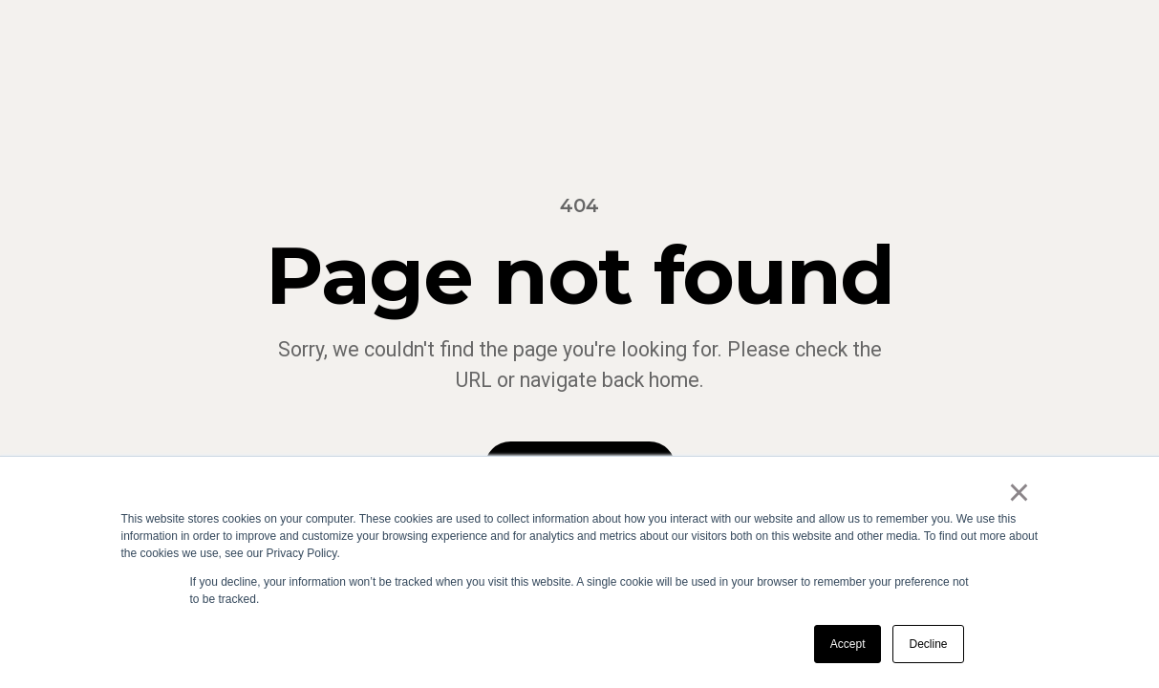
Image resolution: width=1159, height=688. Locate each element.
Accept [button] (848, 644)
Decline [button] (928, 644)
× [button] (1019, 492)
